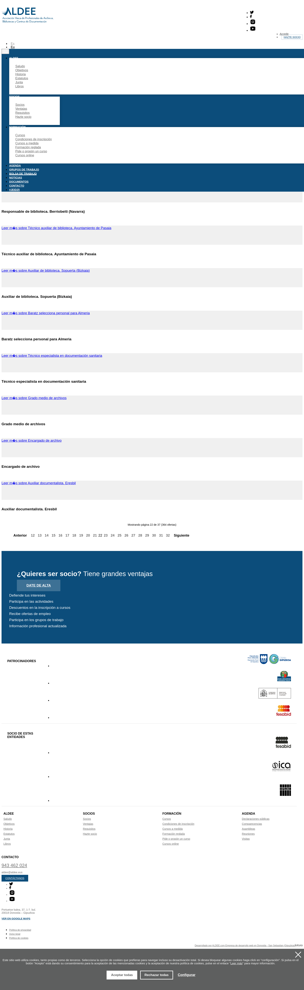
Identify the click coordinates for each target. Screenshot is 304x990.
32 (168, 535)
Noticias (15, 177)
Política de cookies (18, 938)
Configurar (187, 975)
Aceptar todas (122, 975)
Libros (19, 86)
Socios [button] (14, 96)
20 (88, 535)
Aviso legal (14, 934)
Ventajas (21, 108)
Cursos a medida (27, 143)
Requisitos (22, 112)
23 (106, 535)
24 (112, 535)
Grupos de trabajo (24, 169)
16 (60, 535)
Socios (20, 104)
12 (33, 535)
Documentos (19, 181)
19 (81, 535)
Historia (20, 74)
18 (74, 535)
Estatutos (21, 78)
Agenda (15, 165)
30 (154, 535)
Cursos (20, 135)
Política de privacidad (20, 930)
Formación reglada (28, 147)
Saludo (20, 66)
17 (67, 535)
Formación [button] (17, 127)
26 (126, 535)
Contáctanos (14, 878)
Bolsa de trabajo (23, 173)
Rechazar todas (157, 975)
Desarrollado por (248, 945)
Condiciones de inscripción (33, 139)
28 (140, 535)
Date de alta (38, 585)
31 (161, 535)
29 (147, 535)
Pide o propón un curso (31, 151)
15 (53, 535)
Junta (19, 82)
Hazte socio (292, 37)
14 (46, 535)
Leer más (236, 963)
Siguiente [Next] (184, 535)
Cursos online (24, 155)
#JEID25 (14, 189)
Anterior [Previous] (18, 535)
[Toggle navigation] (5, 51)
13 (40, 535)
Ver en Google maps (16, 918)
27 (133, 535)
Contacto (16, 185)
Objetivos (21, 70)
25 (119, 535)
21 (95, 535)
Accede (284, 33)
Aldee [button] (13, 58)
